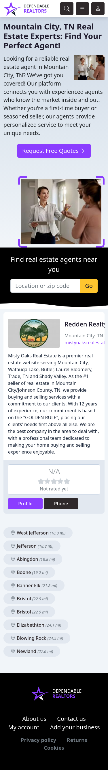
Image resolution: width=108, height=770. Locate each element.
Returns (77, 740)
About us (34, 719)
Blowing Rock (37, 638)
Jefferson (32, 546)
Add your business (75, 727)
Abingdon (33, 559)
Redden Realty (86, 324)
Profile (25, 503)
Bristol (29, 598)
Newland (32, 651)
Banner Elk (34, 585)
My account (23, 727)
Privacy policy (38, 740)
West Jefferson (38, 533)
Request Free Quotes (54, 151)
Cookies (54, 747)
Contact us (71, 719)
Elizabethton (36, 625)
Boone (29, 572)
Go (89, 286)
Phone (61, 503)
